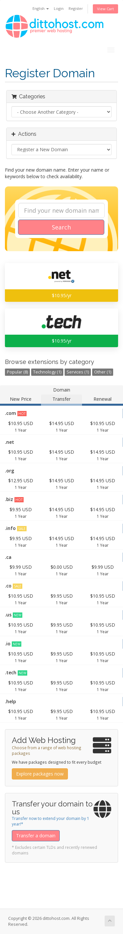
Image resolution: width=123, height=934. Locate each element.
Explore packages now (40, 774)
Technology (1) (47, 372)
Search (61, 227)
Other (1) (102, 372)
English (40, 8)
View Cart (105, 8)
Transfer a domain (35, 835)
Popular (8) (17, 372)
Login (59, 8)
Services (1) (78, 372)
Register (76, 8)
